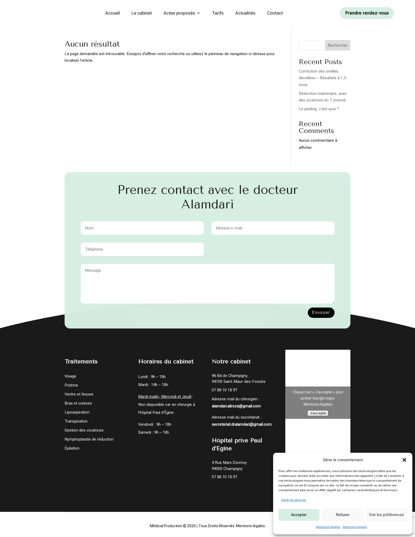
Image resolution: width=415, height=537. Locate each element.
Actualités (245, 13)
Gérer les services (293, 500)
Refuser (343, 514)
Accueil (112, 13)
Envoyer (321, 317)
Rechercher (338, 47)
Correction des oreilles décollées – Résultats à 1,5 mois (322, 79)
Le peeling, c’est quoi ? (319, 110)
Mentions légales (328, 527)
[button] (404, 460)
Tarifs (218, 13)
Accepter (299, 514)
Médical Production (166, 527)
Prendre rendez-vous (367, 13)
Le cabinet (142, 13)
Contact (275, 13)
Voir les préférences (386, 514)
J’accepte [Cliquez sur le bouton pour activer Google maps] (318, 414)
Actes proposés (179, 13)
